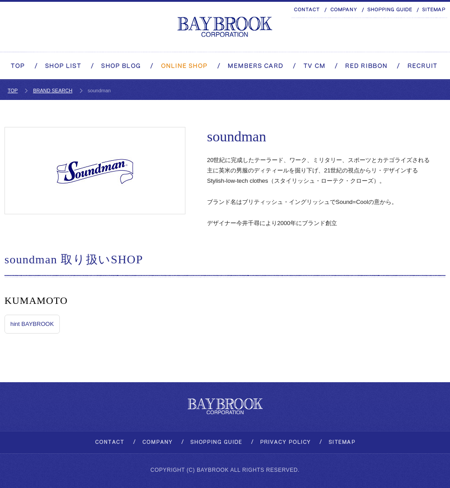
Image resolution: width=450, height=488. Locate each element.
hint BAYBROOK (32, 324)
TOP (13, 90)
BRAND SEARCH (52, 90)
